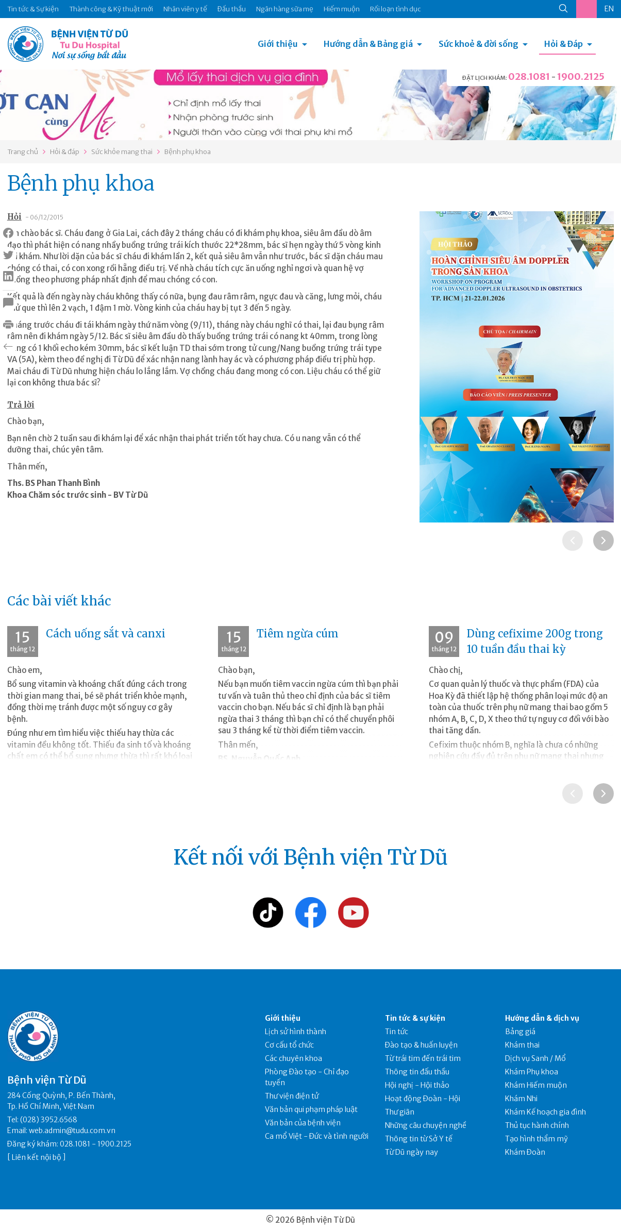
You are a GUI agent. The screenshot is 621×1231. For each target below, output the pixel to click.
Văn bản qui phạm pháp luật (311, 1109)
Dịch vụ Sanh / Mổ (535, 1058)
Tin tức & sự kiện (415, 1018)
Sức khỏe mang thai (122, 151)
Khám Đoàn (525, 1152)
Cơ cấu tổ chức (289, 1045)
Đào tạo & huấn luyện (421, 1045)
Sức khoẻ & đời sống (478, 44)
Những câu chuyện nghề (425, 1125)
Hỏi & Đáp (563, 44)
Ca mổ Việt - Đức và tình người (316, 1136)
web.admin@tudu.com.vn (72, 1130)
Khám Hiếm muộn (536, 1085)
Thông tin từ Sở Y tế (418, 1138)
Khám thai (522, 1045)
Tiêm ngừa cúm (298, 633)
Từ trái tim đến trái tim (423, 1058)
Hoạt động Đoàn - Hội (422, 1098)
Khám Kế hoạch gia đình (545, 1112)
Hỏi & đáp (64, 151)
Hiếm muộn (342, 9)
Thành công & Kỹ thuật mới (111, 9)
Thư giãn (399, 1112)
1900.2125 (581, 76)
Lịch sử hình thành (295, 1031)
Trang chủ (22, 151)
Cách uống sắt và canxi (105, 633)
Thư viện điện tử (292, 1096)
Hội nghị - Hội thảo (417, 1085)
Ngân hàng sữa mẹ (284, 9)
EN (609, 8)
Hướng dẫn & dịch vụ (542, 1018)
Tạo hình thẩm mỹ (536, 1138)
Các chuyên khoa (293, 1058)
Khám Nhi (521, 1098)
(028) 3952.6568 (48, 1119)
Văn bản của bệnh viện (303, 1122)
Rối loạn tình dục (395, 9)
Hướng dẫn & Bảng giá (368, 44)
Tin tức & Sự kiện (33, 9)
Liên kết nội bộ (36, 1157)
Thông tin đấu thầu (417, 1071)
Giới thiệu (278, 44)
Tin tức (396, 1031)
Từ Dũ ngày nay (411, 1152)
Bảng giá (520, 1031)
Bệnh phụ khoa (187, 151)
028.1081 (529, 76)
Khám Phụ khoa (531, 1071)
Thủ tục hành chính (537, 1125)
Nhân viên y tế (185, 9)
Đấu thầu (231, 9)
